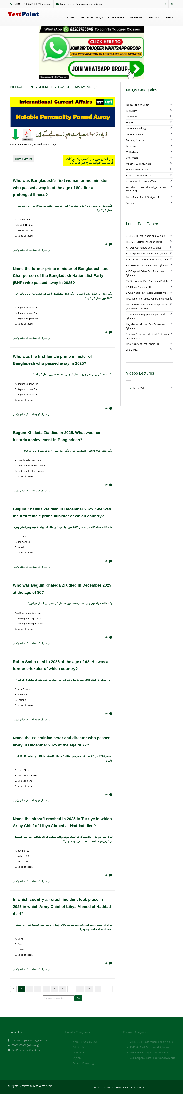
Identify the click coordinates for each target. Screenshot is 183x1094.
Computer (131, 116)
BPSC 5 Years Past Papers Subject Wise (147, 292)
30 (89, 988)
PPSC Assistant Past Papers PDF (143, 343)
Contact (153, 17)
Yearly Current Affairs (137, 169)
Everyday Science (135, 140)
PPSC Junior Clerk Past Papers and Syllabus (149, 298)
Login (169, 17)
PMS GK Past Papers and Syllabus (144, 241)
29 (80, 988)
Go (78, 998)
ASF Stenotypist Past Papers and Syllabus (148, 281)
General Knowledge (136, 128)
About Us (136, 17)
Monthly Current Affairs (138, 163)
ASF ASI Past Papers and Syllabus (143, 247)
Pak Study (131, 110)
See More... (132, 203)
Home (70, 17)
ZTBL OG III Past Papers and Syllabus (145, 235)
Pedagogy (131, 146)
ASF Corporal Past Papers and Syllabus (146, 253)
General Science (134, 134)
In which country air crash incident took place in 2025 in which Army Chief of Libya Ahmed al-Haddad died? (62, 906)
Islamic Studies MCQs (137, 104)
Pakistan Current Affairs (139, 175)
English (130, 122)
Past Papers (116, 17)
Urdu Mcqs (132, 157)
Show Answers (23, 158)
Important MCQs (91, 17)
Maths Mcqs (132, 152)
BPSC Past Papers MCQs (139, 286)
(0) (108, 244)
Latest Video (139, 388)
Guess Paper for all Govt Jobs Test (144, 197)
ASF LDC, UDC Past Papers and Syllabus (147, 259)
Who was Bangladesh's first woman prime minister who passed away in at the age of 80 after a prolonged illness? (60, 187)
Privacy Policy (124, 1087)
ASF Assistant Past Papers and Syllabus (147, 265)
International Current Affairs (141, 181)
